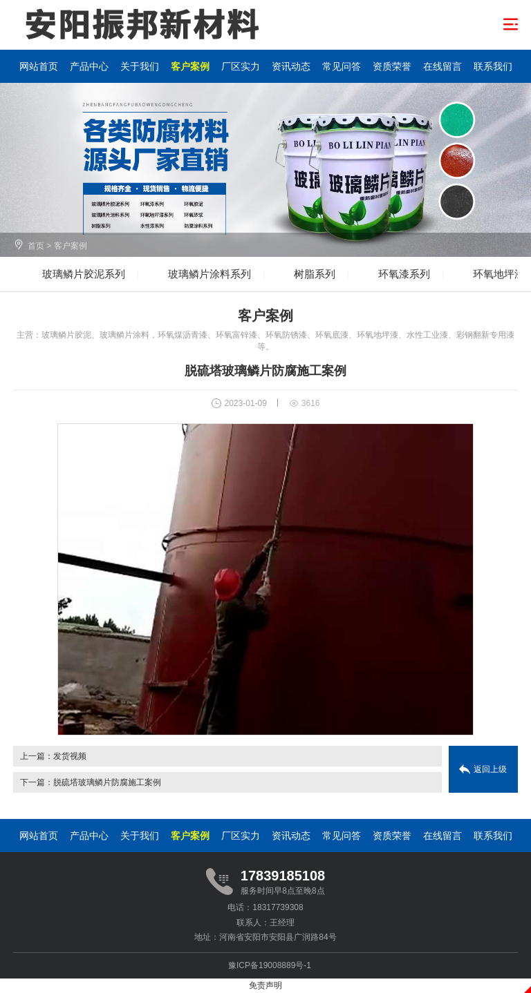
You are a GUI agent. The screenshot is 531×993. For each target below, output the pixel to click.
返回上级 (490, 769)
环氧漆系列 (404, 274)
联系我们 (493, 66)
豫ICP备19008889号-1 (269, 965)
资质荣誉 (392, 66)
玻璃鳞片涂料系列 (209, 274)
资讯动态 (291, 66)
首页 (36, 246)
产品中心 (89, 66)
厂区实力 (240, 66)
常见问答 (341, 66)
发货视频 (69, 756)
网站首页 (38, 66)
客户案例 (190, 66)
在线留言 (442, 66)
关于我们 (139, 66)
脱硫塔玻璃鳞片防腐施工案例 (107, 782)
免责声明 (265, 985)
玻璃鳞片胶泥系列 (83, 274)
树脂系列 (314, 274)
